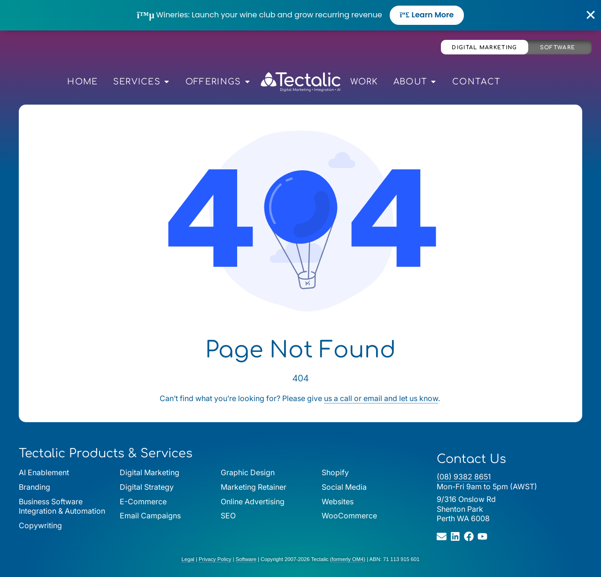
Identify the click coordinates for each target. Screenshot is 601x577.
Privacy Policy (215, 559)
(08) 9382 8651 (464, 476)
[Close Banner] (591, 15)
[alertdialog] (300, 15)
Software (557, 48)
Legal (187, 559)
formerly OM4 (348, 559)
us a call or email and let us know (381, 398)
